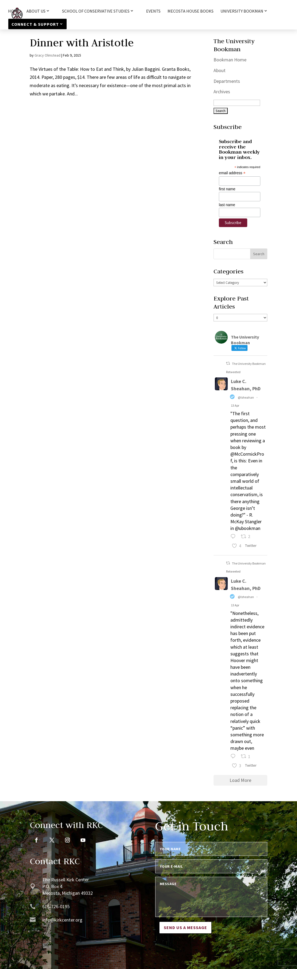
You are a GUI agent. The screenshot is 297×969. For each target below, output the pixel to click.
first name (227, 189)
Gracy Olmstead (47, 55)
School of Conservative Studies (96, 11)
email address (232, 173)
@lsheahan (246, 397)
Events (153, 11)
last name (227, 205)
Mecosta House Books (190, 11)
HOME (14, 11)
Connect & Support (35, 24)
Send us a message (185, 927)
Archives (222, 91)
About (220, 70)
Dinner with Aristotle (82, 42)
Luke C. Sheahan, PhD (246, 385)
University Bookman (241, 11)
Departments (227, 81)
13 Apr (235, 405)
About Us (35, 11)
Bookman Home (230, 60)
